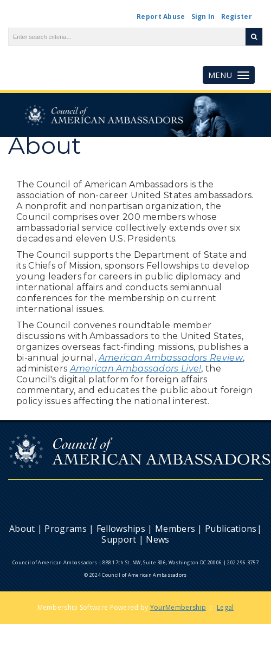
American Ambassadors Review (171, 358)
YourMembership (178, 607)
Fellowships (120, 529)
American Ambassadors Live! (136, 368)
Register (236, 16)
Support (118, 539)
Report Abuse (161, 16)
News (157, 539)
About (22, 529)
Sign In (203, 16)
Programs (65, 529)
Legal (225, 607)
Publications (231, 529)
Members (175, 529)
